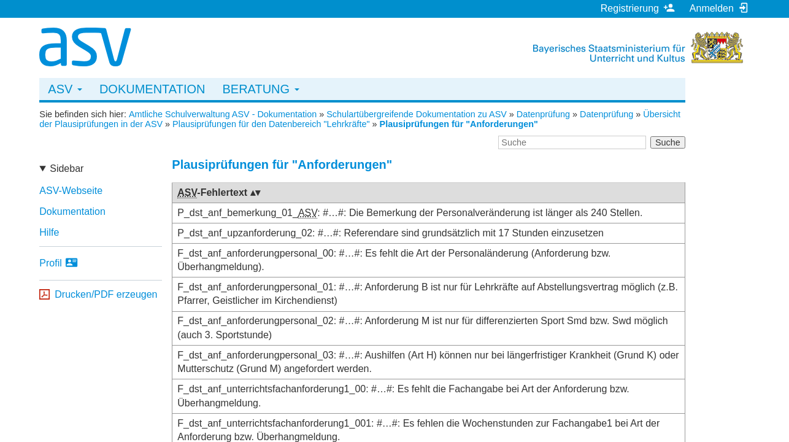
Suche (667, 142)
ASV (65, 89)
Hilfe (49, 232)
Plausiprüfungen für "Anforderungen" (459, 124)
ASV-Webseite (70, 190)
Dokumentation (152, 89)
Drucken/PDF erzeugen (106, 294)
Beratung (260, 89)
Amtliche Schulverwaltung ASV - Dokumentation (223, 114)
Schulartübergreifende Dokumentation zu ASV (416, 114)
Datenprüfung (543, 114)
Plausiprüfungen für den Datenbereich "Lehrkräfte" (270, 124)
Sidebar (66, 168)
